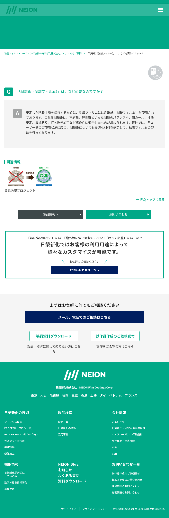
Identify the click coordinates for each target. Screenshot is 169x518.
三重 (75, 395)
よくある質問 (68, 475)
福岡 (65, 395)
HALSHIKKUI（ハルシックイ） (21, 434)
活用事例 (63, 434)
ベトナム (115, 395)
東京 (34, 395)
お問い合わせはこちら (84, 270)
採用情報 (11, 464)
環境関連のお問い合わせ (126, 486)
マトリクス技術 (13, 422)
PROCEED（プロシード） (19, 428)
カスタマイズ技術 (14, 441)
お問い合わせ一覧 (126, 464)
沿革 (114, 447)
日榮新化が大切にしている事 (14, 474)
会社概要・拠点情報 (123, 441)
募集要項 (9, 489)
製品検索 (65, 412)
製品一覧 (63, 422)
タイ (103, 395)
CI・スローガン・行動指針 (127, 434)
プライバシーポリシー (95, 509)
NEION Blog (68, 464)
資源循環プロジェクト (20, 190)
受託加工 (9, 453)
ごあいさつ (118, 422)
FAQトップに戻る (152, 199)
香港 (84, 395)
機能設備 (9, 447)
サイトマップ (68, 509)
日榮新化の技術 (16, 412)
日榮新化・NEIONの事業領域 (128, 428)
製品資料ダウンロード (53, 335)
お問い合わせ (118, 214)
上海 (93, 395)
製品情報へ (50, 214)
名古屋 (54, 395)
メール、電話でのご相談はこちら (84, 317)
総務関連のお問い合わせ (126, 492)
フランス (131, 395)
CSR (114, 453)
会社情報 (119, 412)
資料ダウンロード (72, 480)
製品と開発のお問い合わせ (127, 480)
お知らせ (65, 469)
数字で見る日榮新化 (15, 482)
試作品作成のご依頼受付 (115, 335)
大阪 (43, 395)
